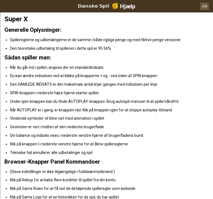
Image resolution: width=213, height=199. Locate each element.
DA (204, 6)
